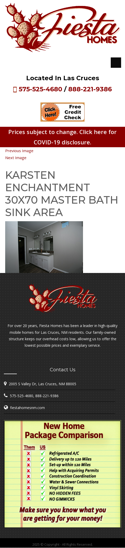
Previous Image (19, 150)
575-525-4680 (40, 89)
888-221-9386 (90, 89)
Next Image (15, 157)
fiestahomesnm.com (27, 407)
